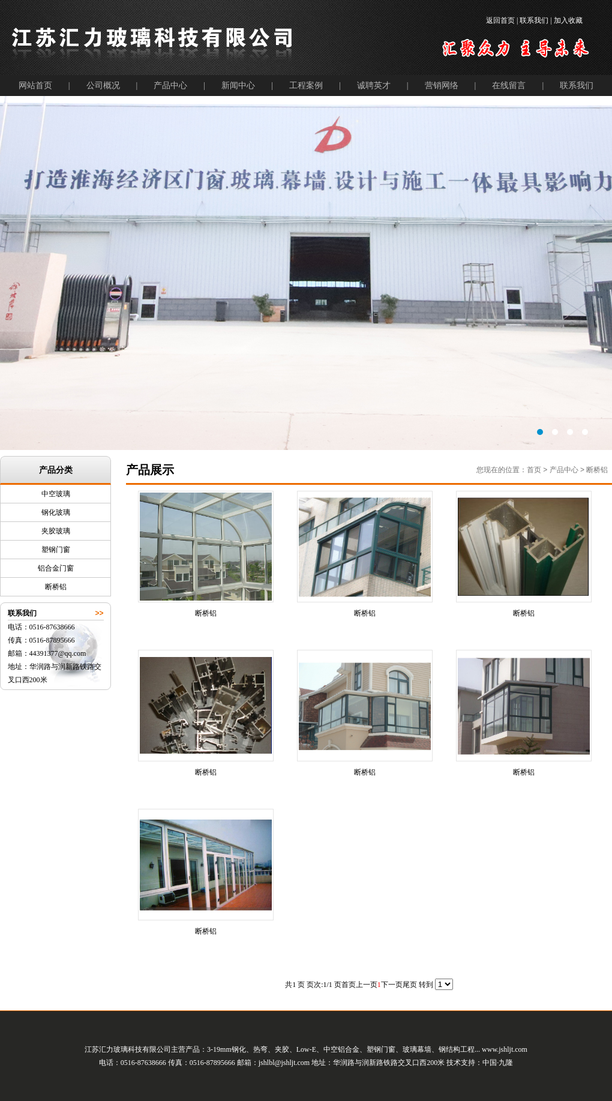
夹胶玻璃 (55, 531)
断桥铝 (56, 587)
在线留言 (509, 85)
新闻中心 (238, 85)
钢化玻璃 (55, 512)
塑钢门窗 (55, 549)
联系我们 (576, 85)
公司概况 (103, 85)
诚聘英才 (374, 85)
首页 (534, 470)
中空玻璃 (55, 494)
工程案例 (306, 85)
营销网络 (441, 85)
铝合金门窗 (56, 568)
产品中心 (170, 85)
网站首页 (35, 85)
